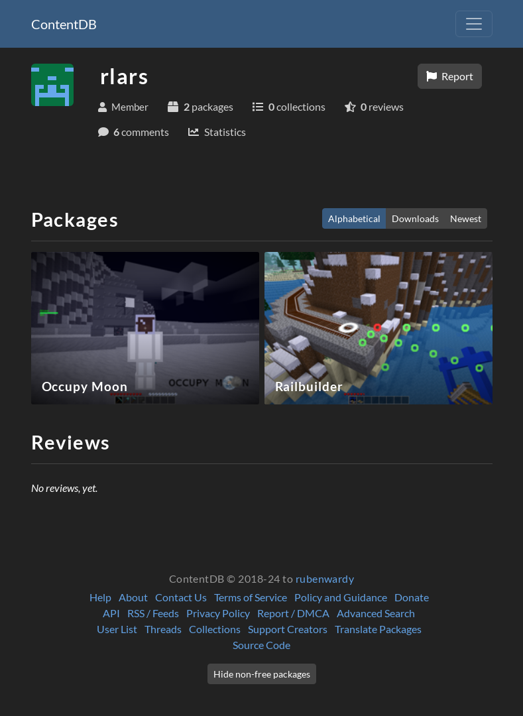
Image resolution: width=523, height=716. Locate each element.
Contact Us (181, 597)
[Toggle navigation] (474, 24)
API (111, 613)
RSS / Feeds (153, 613)
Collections (215, 629)
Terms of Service (250, 597)
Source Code (261, 644)
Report (449, 76)
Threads (163, 629)
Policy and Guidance (340, 597)
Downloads (415, 218)
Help (100, 597)
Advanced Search (376, 613)
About (133, 597)
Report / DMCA (293, 613)
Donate (411, 597)
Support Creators (287, 629)
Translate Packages (378, 629)
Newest (465, 218)
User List (117, 629)
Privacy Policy (218, 613)
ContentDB (64, 24)
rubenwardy (325, 578)
